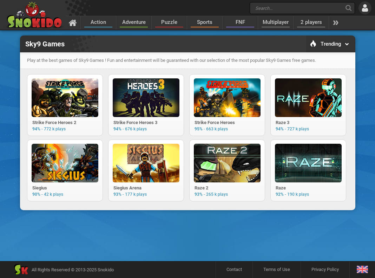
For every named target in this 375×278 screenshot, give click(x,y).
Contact (234, 269)
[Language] (362, 269)
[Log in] (364, 7)
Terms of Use (276, 269)
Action (98, 22)
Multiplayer (276, 22)
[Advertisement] (187, 235)
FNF (240, 22)
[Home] (73, 22)
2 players (311, 22)
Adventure (134, 22)
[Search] (348, 8)
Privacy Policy (325, 269)
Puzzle (169, 22)
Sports (204, 22)
